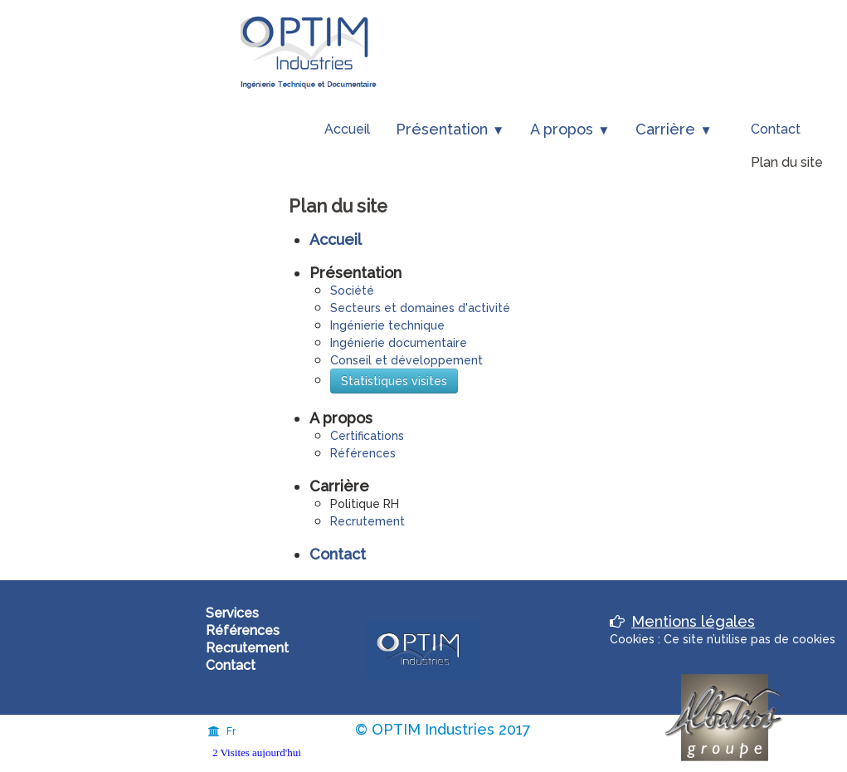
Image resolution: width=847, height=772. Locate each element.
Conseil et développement (406, 360)
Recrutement (367, 521)
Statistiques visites (394, 381)
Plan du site (787, 162)
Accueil (347, 129)
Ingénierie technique (387, 325)
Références (363, 453)
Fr (222, 731)
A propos (570, 129)
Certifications (367, 435)
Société (352, 290)
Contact (776, 129)
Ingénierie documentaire (398, 342)
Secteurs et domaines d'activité (420, 308)
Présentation (450, 129)
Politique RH (364, 504)
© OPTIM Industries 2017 (443, 729)
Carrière (673, 129)
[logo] (309, 51)
